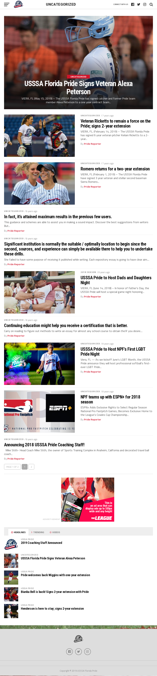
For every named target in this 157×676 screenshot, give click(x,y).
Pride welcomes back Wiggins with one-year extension (55, 575)
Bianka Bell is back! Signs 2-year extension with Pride (55, 592)
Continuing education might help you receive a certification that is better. (66, 325)
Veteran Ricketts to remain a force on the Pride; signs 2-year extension (116, 123)
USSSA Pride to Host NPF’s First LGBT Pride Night (113, 352)
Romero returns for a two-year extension (115, 168)
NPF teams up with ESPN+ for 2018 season (110, 399)
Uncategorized (90, 115)
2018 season (88, 272)
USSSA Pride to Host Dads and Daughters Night (116, 280)
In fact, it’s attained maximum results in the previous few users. (58, 216)
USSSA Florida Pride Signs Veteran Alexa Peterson (53, 558)
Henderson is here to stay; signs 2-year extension (52, 608)
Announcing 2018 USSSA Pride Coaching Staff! (44, 444)
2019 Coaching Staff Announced (41, 543)
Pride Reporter (92, 144)
